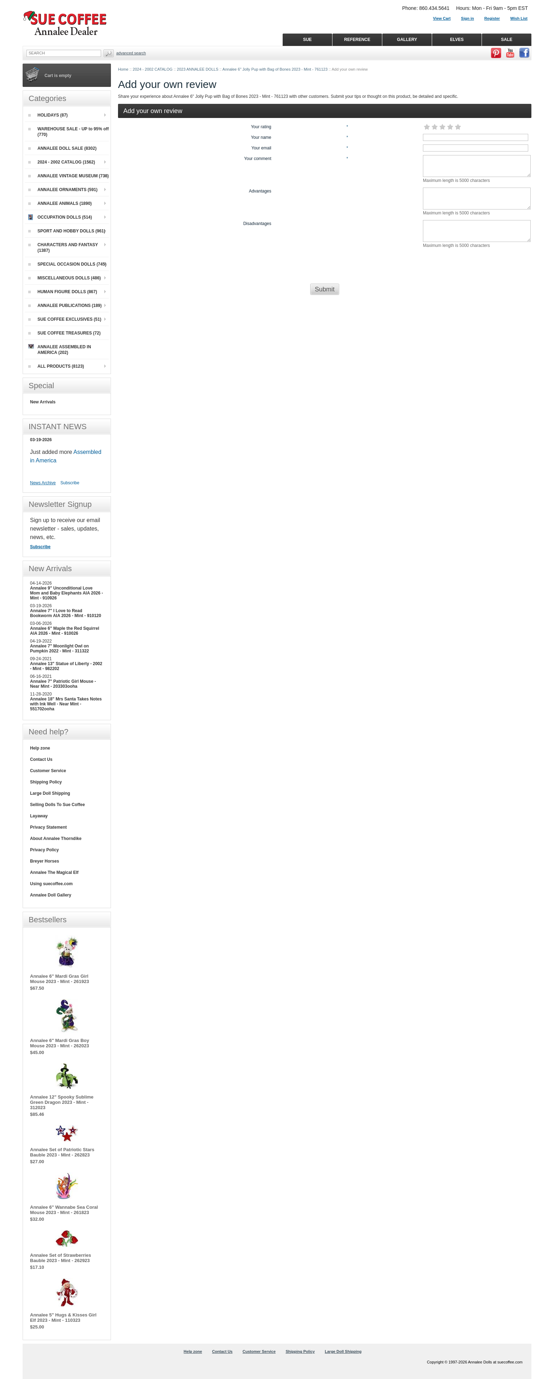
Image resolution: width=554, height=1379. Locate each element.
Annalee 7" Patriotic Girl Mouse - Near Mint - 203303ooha (63, 684)
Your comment (257, 158)
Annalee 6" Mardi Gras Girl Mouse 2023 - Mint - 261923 (59, 978)
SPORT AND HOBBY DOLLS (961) (66, 231)
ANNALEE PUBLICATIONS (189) (65, 305)
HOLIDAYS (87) (48, 115)
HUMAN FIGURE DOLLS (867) (62, 291)
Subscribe (69, 482)
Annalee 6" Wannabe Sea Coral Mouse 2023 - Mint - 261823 (64, 1210)
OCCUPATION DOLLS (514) (60, 217)
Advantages (260, 191)
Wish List (519, 18)
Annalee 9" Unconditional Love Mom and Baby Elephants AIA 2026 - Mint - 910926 (66, 593)
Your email (261, 148)
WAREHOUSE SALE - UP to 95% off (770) (68, 131)
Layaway (39, 815)
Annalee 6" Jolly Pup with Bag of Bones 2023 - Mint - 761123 (275, 69)
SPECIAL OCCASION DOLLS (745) (67, 264)
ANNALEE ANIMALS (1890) (60, 203)
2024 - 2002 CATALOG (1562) (61, 162)
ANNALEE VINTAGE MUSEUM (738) (68, 175)
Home (123, 69)
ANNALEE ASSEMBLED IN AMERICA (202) (59, 349)
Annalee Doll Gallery (50, 895)
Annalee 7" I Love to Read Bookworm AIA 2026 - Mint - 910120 (65, 613)
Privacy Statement (48, 827)
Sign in (467, 18)
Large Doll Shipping (50, 793)
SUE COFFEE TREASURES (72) (64, 333)
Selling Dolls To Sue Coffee (57, 804)
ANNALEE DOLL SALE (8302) (62, 148)
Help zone (40, 748)
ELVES (457, 39)
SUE (307, 39)
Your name (261, 137)
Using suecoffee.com (51, 883)
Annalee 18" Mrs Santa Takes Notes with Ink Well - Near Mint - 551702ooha (66, 704)
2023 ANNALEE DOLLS (197, 69)
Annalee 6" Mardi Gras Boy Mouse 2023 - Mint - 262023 (59, 1043)
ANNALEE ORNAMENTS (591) (63, 189)
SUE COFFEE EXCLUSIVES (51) (64, 319)
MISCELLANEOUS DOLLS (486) (64, 278)
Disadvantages (257, 223)
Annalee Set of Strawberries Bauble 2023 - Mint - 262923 (60, 1258)
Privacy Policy (44, 849)
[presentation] (324, 266)
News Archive (43, 482)
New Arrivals (42, 402)
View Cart (442, 18)
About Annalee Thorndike (56, 838)
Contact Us (41, 759)
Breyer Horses (44, 861)
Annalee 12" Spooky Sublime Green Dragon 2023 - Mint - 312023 (62, 1102)
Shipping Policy (46, 782)
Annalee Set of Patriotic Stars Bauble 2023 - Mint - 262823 (62, 1152)
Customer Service (48, 770)
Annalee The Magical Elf (54, 872)
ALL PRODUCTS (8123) (56, 366)
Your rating (261, 126)
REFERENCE (357, 39)
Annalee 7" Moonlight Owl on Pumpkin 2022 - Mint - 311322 (59, 648)
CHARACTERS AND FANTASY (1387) (63, 247)
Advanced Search (131, 53)
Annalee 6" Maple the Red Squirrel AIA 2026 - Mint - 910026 (64, 631)
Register (492, 18)
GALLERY (407, 39)
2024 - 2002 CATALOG (153, 69)
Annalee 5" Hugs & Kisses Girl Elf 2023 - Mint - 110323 (63, 1317)
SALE (506, 39)
